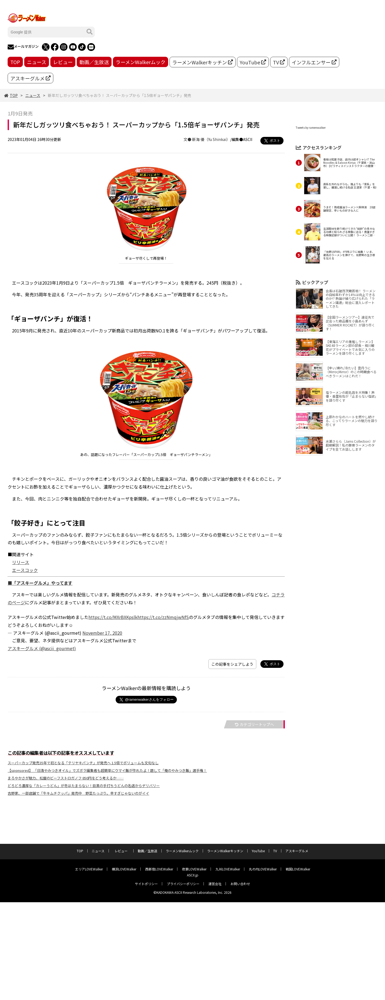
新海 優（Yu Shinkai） (211, 139)
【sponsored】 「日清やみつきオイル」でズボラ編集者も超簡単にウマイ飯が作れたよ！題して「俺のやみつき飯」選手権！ (107, 770)
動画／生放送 (94, 61)
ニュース (36, 61)
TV (279, 62)
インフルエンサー (314, 62)
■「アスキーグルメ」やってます (40, 583)
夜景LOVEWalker (194, 869)
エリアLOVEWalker (89, 869)
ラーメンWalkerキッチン (202, 62)
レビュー (63, 61)
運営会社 (214, 883)
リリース (20, 562)
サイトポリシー (146, 883)
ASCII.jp (192, 875)
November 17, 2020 (102, 633)
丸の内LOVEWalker (263, 869)
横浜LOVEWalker (124, 869)
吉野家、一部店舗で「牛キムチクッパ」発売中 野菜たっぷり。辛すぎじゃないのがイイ (78, 793)
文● (188, 139)
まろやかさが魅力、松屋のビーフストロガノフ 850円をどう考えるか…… (66, 778)
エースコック (25, 570)
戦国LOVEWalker (298, 869)
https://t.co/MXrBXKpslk (112, 617)
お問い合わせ (240, 883)
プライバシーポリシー (183, 883)
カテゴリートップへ (254, 724)
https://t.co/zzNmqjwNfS (163, 617)
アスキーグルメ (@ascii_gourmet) (42, 648)
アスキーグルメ (30, 78)
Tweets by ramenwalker (311, 127)
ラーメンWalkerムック (140, 61)
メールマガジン (23, 47)
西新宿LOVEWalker (159, 869)
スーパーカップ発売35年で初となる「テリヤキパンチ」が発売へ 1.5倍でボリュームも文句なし (83, 763)
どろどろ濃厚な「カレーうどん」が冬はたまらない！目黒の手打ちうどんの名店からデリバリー (84, 785)
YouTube (253, 62)
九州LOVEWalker (227, 869)
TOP (15, 61)
